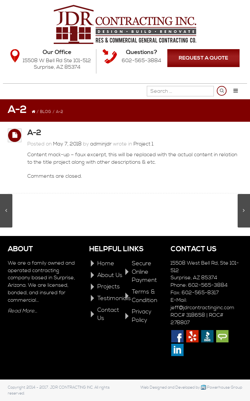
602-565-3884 (141, 60)
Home (105, 263)
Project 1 (143, 144)
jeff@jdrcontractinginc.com (202, 307)
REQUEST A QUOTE (203, 58)
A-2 (34, 133)
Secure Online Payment (144, 272)
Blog (45, 111)
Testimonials (114, 298)
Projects (108, 286)
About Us (109, 275)
